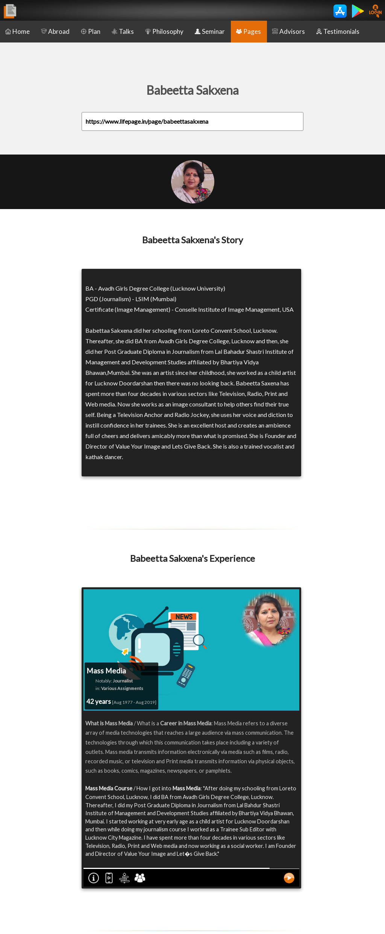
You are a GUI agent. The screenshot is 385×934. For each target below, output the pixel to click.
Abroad (55, 31)
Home (17, 31)
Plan (90, 31)
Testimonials (337, 31)
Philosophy (164, 31)
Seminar (210, 31)
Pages (248, 31)
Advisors (288, 31)
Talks (123, 31)
